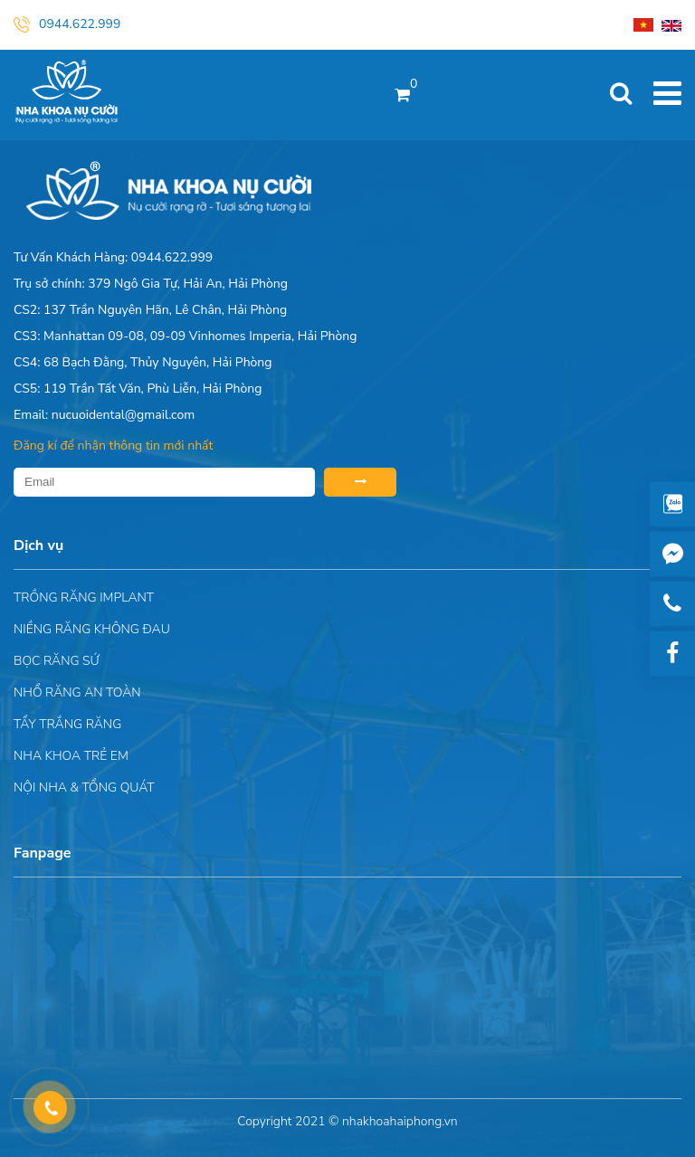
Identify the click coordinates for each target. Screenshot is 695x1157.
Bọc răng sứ (57, 660)
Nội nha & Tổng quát (84, 787)
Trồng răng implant (84, 597)
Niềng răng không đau (92, 629)
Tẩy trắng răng (67, 724)
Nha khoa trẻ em (71, 755)
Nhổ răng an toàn (77, 692)
